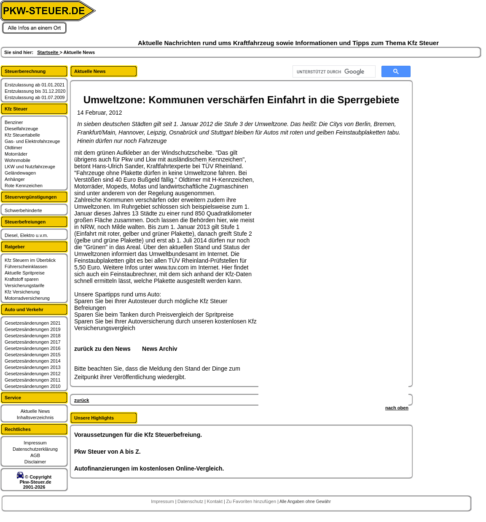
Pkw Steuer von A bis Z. (107, 451)
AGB (35, 455)
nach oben (396, 407)
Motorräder (16, 153)
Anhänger (15, 179)
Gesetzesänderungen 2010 (33, 386)
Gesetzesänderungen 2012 (33, 373)
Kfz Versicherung (22, 291)
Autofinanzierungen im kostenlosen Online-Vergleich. (149, 468)
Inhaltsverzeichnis (35, 417)
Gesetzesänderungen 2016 (33, 348)
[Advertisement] (292, 275)
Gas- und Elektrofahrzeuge (32, 141)
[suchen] (333, 71)
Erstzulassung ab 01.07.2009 (35, 97)
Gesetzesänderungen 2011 (33, 379)
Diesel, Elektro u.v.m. (26, 235)
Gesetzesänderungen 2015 (33, 354)
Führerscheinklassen (26, 266)
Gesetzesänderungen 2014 (33, 360)
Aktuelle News (35, 411)
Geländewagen (20, 172)
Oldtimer (13, 147)
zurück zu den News (102, 348)
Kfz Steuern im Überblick (30, 260)
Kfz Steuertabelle (22, 134)
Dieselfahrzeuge (21, 128)
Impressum (35, 442)
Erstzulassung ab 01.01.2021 (35, 84)
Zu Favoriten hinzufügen (251, 501)
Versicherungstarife (24, 285)
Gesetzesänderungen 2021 (33, 323)
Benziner (14, 122)
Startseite (48, 52)
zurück (81, 400)
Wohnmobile (17, 160)
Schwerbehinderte (23, 210)
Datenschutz (190, 501)
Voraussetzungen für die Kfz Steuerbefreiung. (138, 434)
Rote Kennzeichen (24, 185)
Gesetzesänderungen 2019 (33, 329)
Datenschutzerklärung (35, 449)
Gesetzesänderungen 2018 (33, 335)
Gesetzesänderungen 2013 (33, 367)
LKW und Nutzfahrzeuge (30, 166)
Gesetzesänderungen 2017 (33, 341)
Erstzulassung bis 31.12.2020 (35, 91)
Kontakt (215, 501)
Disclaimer (35, 461)
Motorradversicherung (27, 298)
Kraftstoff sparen (22, 279)
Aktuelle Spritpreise (25, 272)
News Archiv (159, 348)
